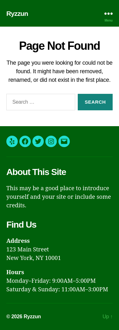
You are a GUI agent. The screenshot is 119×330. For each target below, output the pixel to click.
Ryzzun (17, 13)
